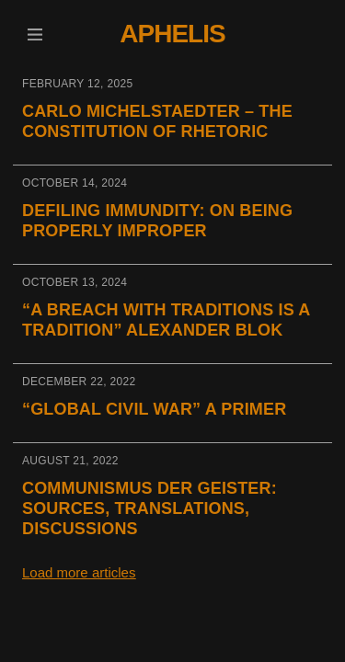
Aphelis (172, 33)
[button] (34, 34)
